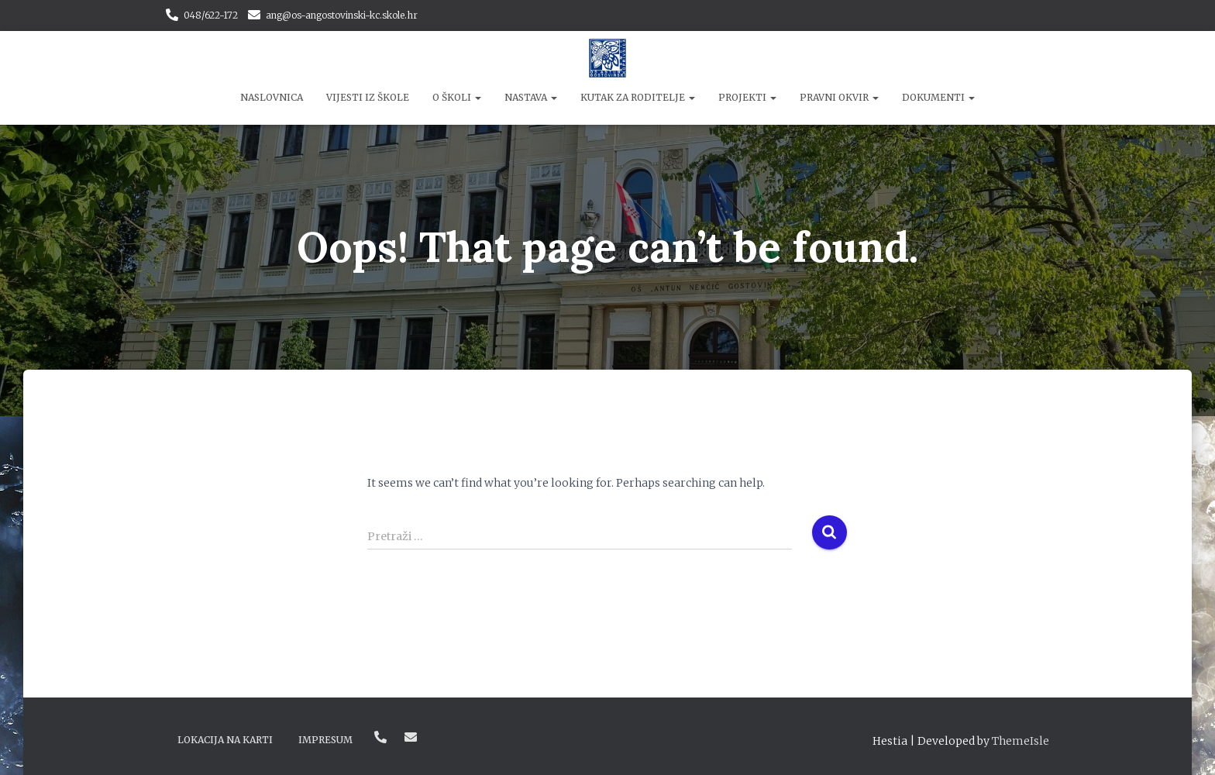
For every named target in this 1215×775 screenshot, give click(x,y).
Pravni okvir (839, 97)
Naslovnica (271, 97)
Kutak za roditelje (637, 97)
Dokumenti (938, 97)
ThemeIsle (1020, 741)
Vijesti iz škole (367, 97)
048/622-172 (211, 15)
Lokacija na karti (225, 740)
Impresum (325, 740)
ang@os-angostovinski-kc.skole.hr (342, 15)
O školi (456, 97)
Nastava (530, 97)
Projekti (747, 97)
